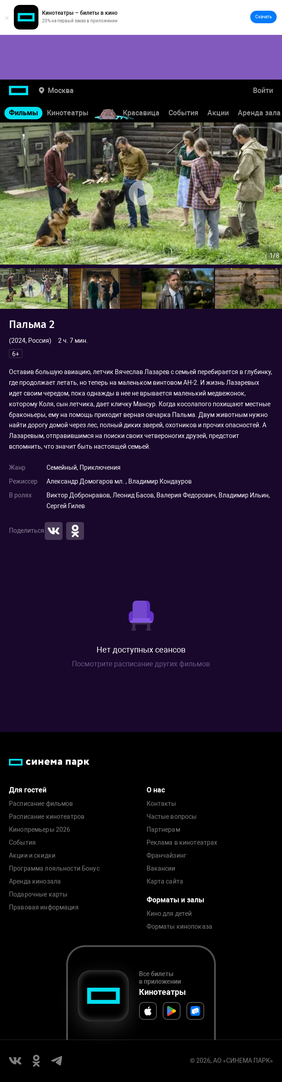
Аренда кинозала (35, 881)
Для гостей (27, 790)
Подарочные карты (38, 894)
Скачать (263, 16)
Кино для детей (169, 913)
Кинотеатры (67, 113)
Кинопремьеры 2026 (39, 829)
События (183, 113)
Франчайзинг (167, 855)
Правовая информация (44, 907)
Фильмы (23, 113)
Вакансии (161, 868)
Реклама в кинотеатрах (182, 842)
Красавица (141, 113)
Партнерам (163, 829)
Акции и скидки (32, 855)
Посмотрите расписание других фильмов (141, 664)
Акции (218, 113)
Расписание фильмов (41, 803)
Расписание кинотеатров (46, 816)
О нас (156, 790)
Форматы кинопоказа (180, 926)
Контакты (162, 803)
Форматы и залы (175, 900)
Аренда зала (259, 113)
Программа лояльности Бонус (54, 868)
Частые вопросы (172, 816)
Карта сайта (165, 881)
